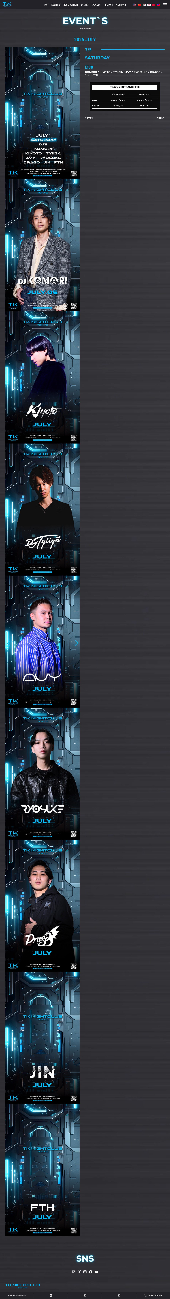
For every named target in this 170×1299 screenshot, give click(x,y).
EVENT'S (55, 4)
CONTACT (121, 4)
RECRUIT (108, 4)
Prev (90, 117)
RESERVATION (70, 4)
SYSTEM (85, 4)
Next (160, 117)
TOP (46, 4)
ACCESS (97, 4)
